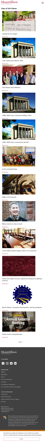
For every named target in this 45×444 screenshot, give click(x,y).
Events (2, 377)
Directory (3, 401)
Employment (4, 374)
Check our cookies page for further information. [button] (30, 435)
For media (3, 382)
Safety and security (6, 396)
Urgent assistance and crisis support (10, 399)
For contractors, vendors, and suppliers (11, 386)
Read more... (5, 37)
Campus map (4, 394)
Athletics (3, 372)
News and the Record (6, 379)
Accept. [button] (21, 439)
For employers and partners (8, 384)
